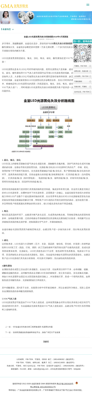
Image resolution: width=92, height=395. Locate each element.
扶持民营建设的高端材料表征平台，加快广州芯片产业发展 (36, 332)
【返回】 (46, 342)
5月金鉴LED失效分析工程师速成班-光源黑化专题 (33, 327)
